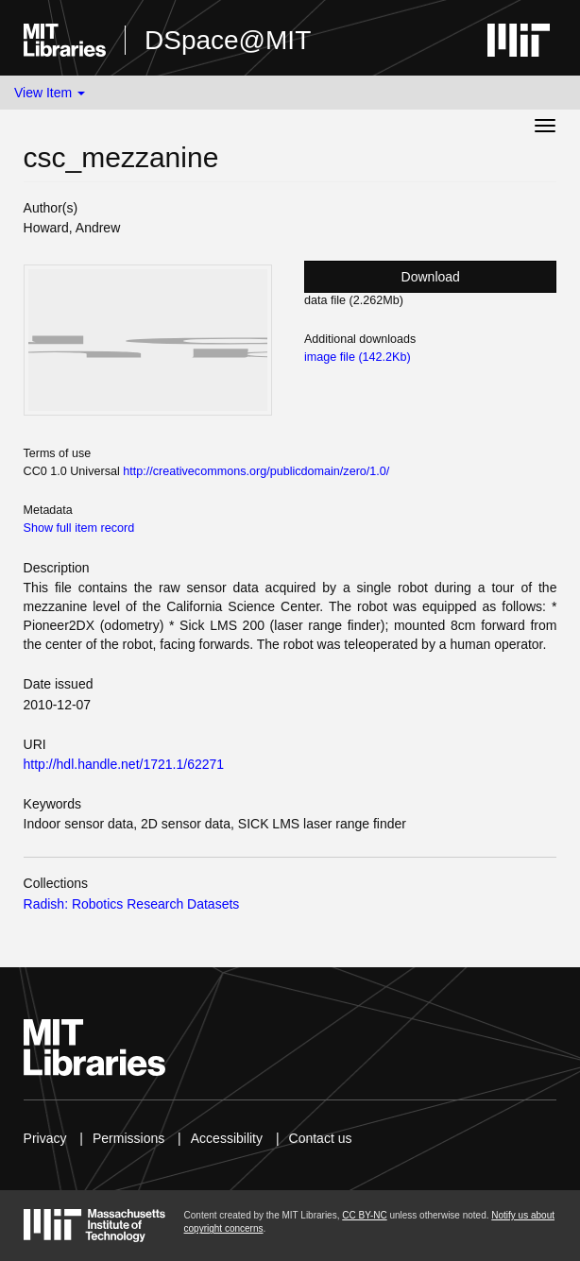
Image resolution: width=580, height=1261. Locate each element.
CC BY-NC (364, 1215)
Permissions (128, 1138)
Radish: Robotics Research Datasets (132, 904)
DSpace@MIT (228, 40)
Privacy (45, 1138)
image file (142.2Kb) (357, 357)
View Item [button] (49, 92)
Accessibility (227, 1138)
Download (430, 276)
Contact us (320, 1138)
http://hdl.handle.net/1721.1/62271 (124, 764)
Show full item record (79, 528)
